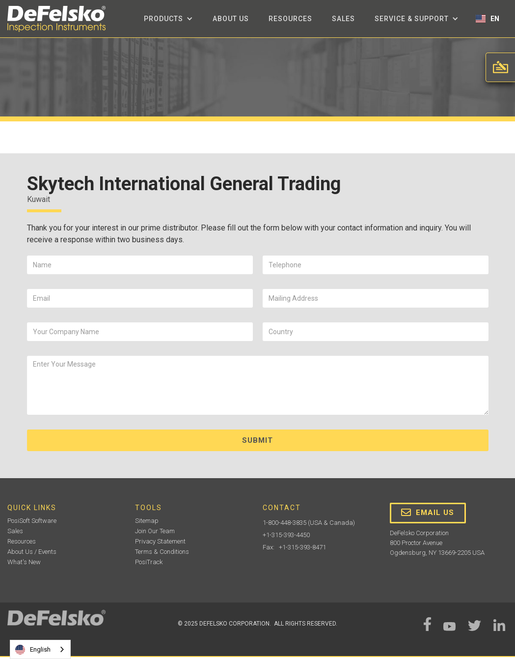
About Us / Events (31, 551)
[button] (168, 18)
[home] (56, 19)
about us (231, 19)
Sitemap (147, 520)
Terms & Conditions (162, 551)
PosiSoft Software (31, 520)
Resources (290, 19)
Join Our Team (155, 531)
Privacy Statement (160, 541)
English (33, 650)
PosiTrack (149, 562)
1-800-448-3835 (284, 522)
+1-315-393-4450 (286, 535)
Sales (343, 19)
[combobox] (40, 649)
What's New (24, 562)
